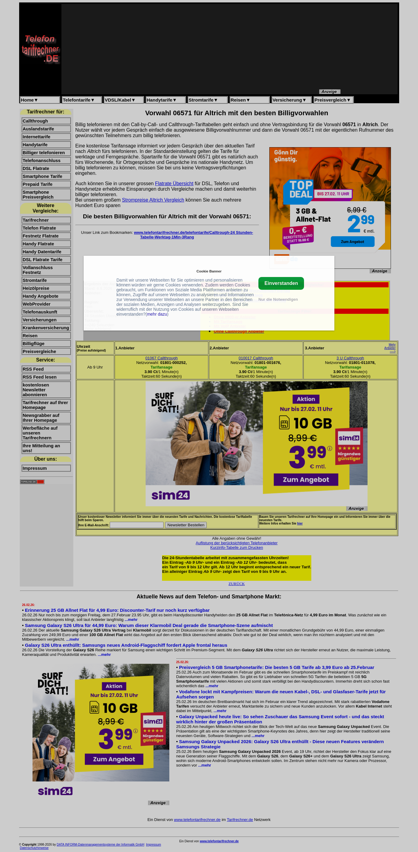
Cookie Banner (208, 271)
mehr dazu (157, 314)
